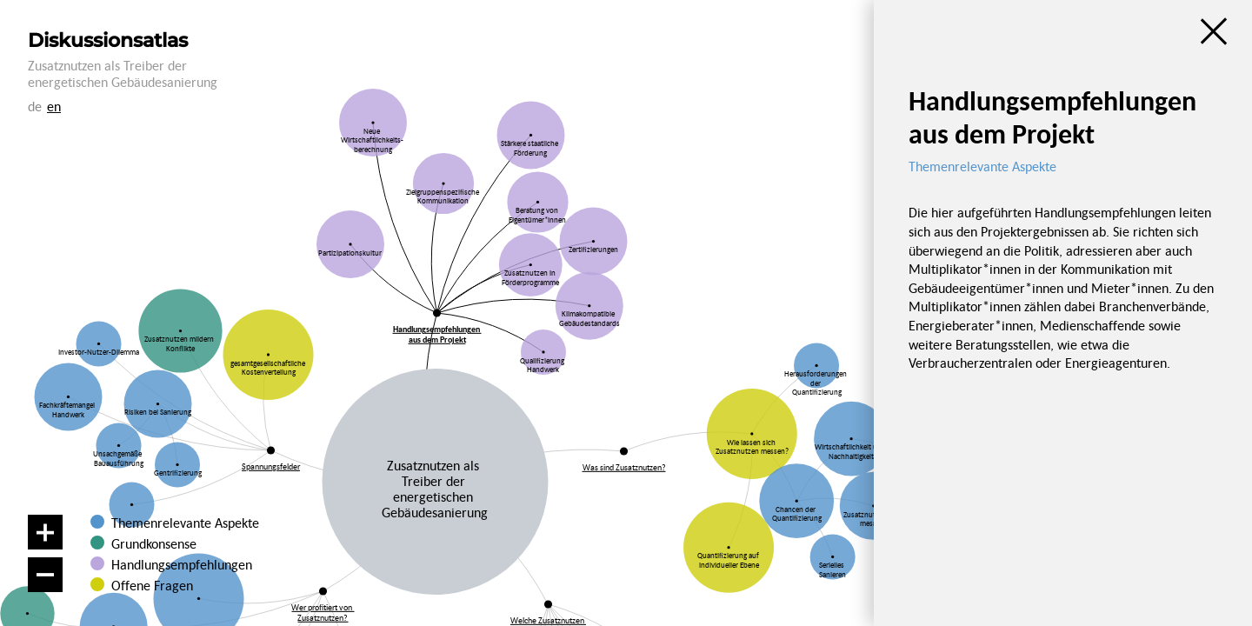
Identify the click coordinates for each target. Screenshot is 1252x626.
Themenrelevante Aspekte (185, 522)
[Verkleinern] (45, 574)
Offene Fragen (148, 585)
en (54, 106)
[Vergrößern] (45, 532)
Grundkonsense (153, 543)
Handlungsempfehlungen (180, 564)
